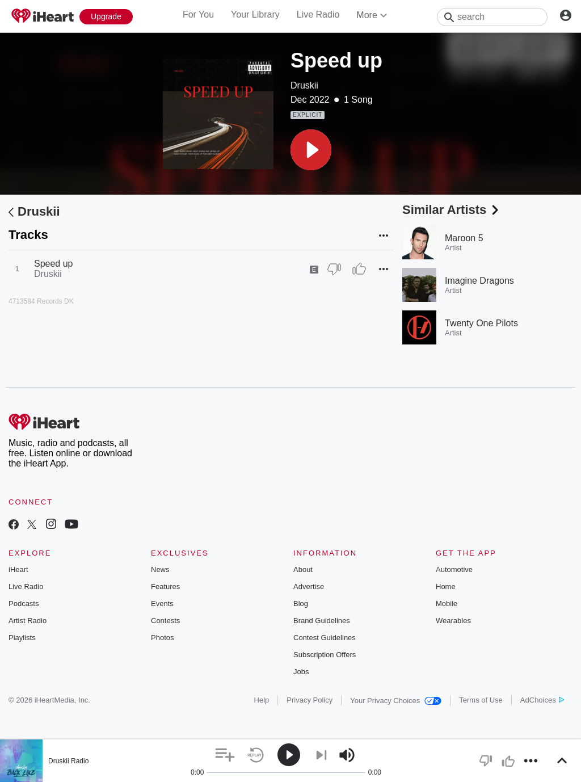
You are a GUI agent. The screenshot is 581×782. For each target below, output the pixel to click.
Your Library (255, 14)
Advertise (308, 586)
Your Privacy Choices (395, 700)
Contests (165, 620)
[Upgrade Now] (106, 16)
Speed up (53, 263)
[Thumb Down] (334, 269)
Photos (162, 637)
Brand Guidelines (321, 620)
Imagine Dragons (479, 280)
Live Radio (318, 14)
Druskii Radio (68, 761)
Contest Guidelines (324, 637)
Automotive (454, 569)
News (160, 569)
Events (162, 603)
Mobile (446, 603)
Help (262, 700)
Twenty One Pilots (481, 323)
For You (198, 14)
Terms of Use (481, 700)
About (303, 569)
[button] (310, 149)
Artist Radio (28, 620)
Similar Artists (451, 210)
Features (165, 586)
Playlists (22, 637)
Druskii (304, 85)
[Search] (492, 17)
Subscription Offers (324, 654)
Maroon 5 (464, 238)
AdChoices (542, 700)
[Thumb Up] (359, 269)
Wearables (453, 620)
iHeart (18, 569)
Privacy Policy (309, 700)
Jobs (301, 671)
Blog (300, 603)
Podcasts (24, 603)
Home (446, 586)
